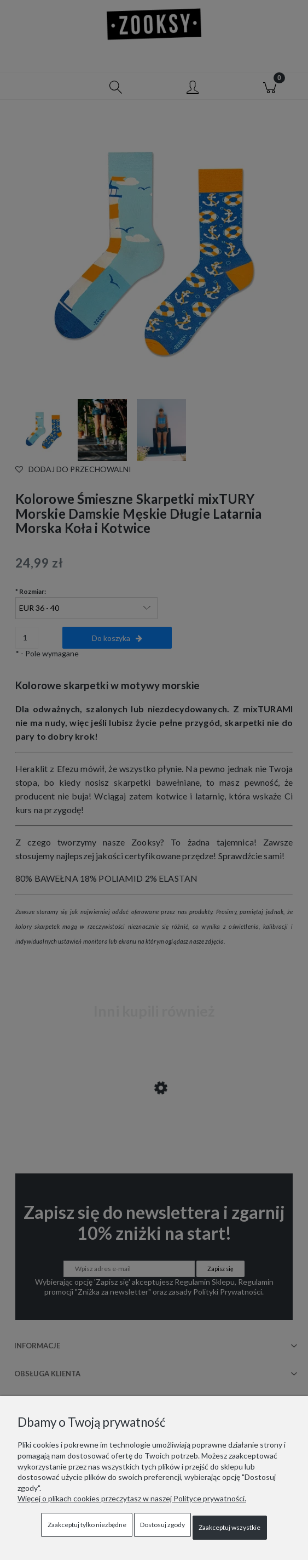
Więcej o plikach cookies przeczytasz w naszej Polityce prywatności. (132, 1498)
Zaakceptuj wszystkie (229, 1527)
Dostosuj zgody (162, 1525)
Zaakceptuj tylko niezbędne (87, 1525)
